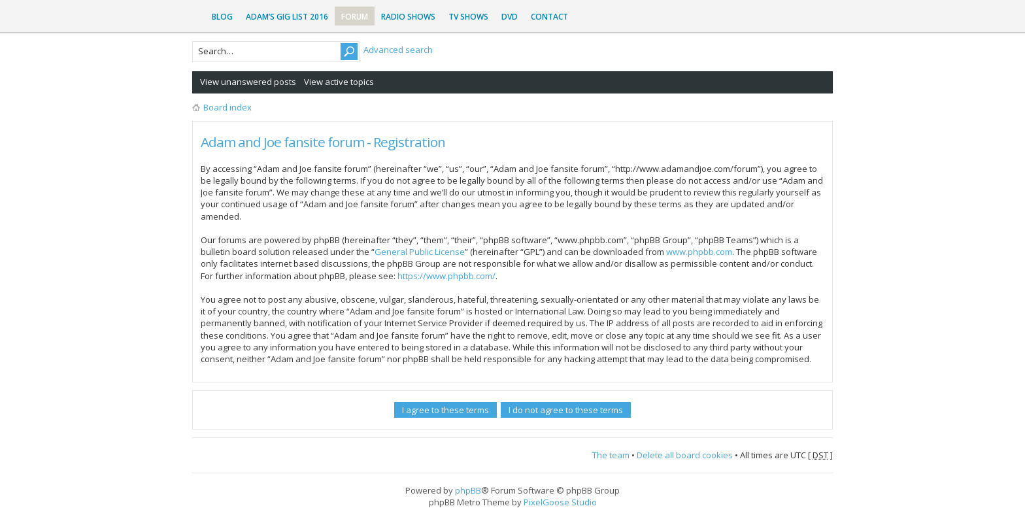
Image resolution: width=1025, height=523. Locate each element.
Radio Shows (408, 16)
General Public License (420, 252)
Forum (354, 16)
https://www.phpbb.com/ (446, 276)
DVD (509, 16)
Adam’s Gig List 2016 (287, 16)
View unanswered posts (248, 82)
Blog (222, 16)
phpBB (468, 490)
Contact (549, 16)
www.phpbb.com (699, 252)
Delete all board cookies (685, 455)
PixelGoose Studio (560, 502)
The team (611, 455)
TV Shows (468, 16)
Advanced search (398, 50)
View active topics (339, 82)
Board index (227, 107)
